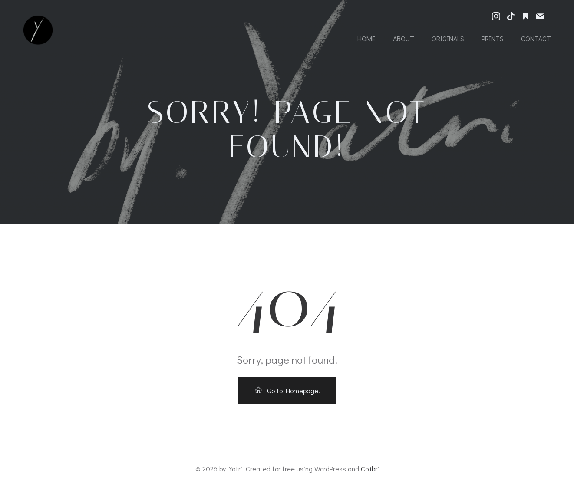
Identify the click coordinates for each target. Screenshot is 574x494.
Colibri (370, 468)
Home (366, 38)
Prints (493, 38)
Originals (448, 38)
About (403, 38)
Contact (536, 38)
